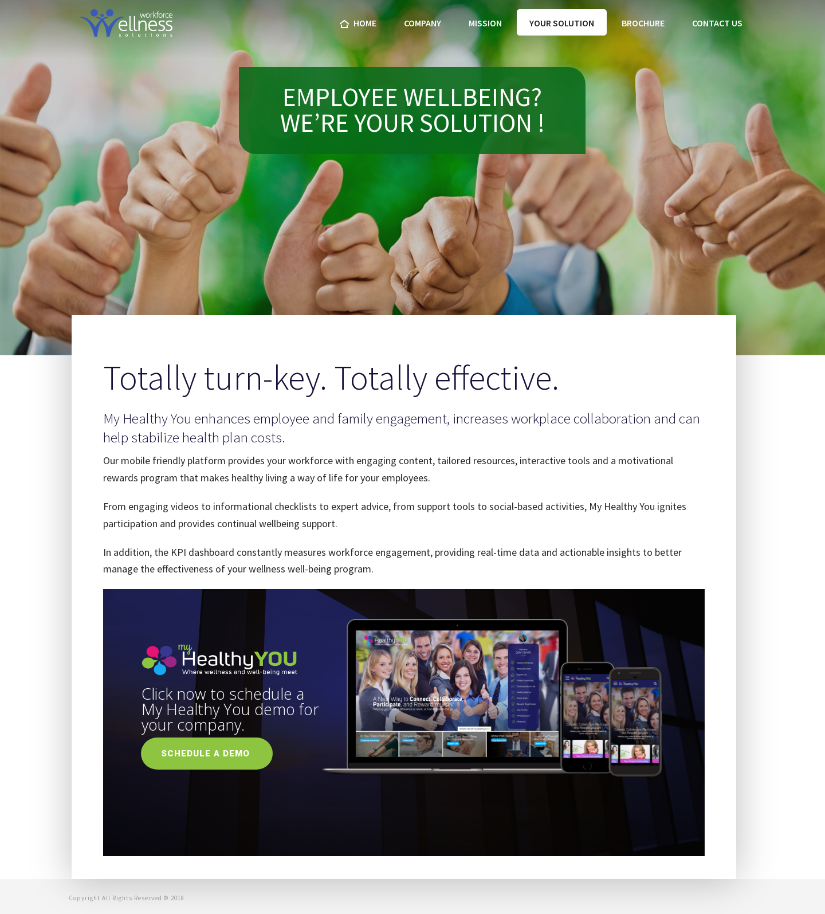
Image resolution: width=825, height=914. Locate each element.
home (358, 23)
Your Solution (561, 23)
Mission (485, 23)
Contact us (717, 23)
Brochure (643, 23)
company (422, 23)
